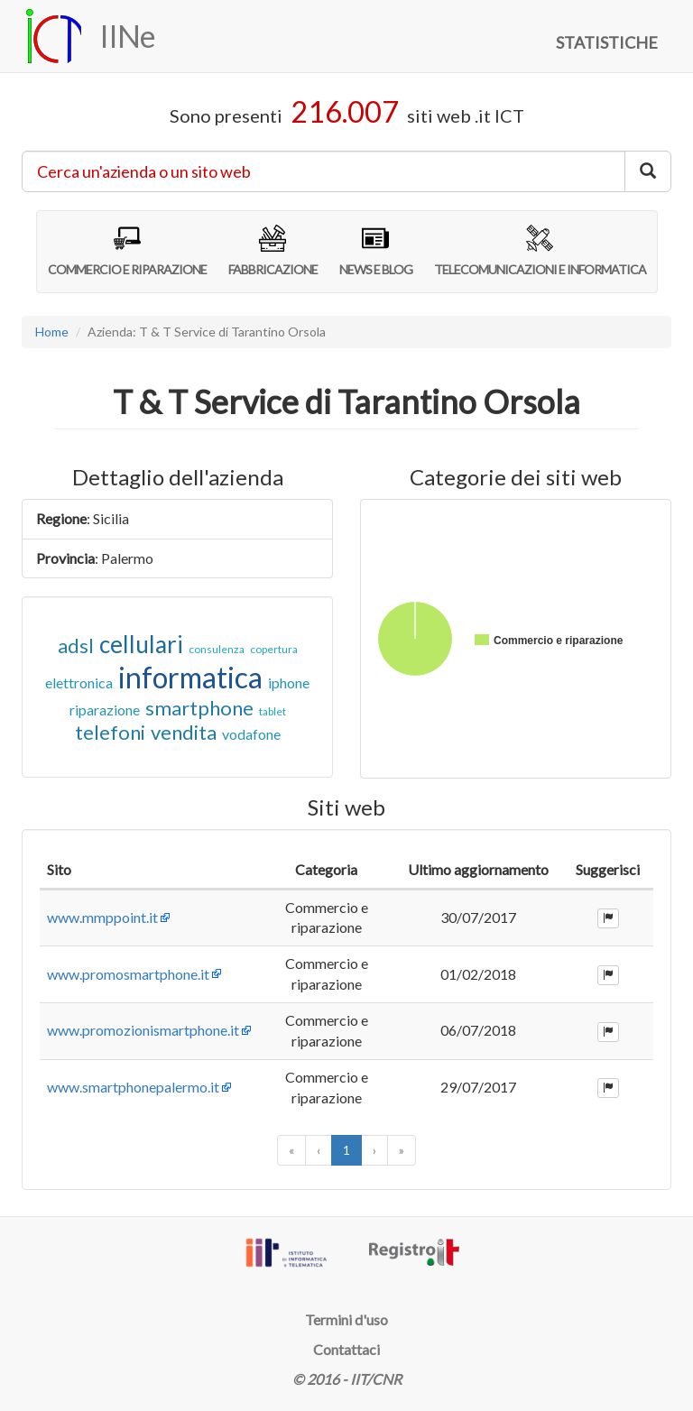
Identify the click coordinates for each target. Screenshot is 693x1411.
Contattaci (346, 1349)
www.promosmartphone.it (128, 973)
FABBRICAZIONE (273, 251)
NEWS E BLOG (375, 251)
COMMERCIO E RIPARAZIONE (127, 251)
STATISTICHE (607, 42)
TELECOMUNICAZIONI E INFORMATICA (540, 251)
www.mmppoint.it (102, 917)
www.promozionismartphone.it (143, 1029)
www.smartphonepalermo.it (133, 1086)
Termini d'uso (346, 1319)
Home (52, 331)
